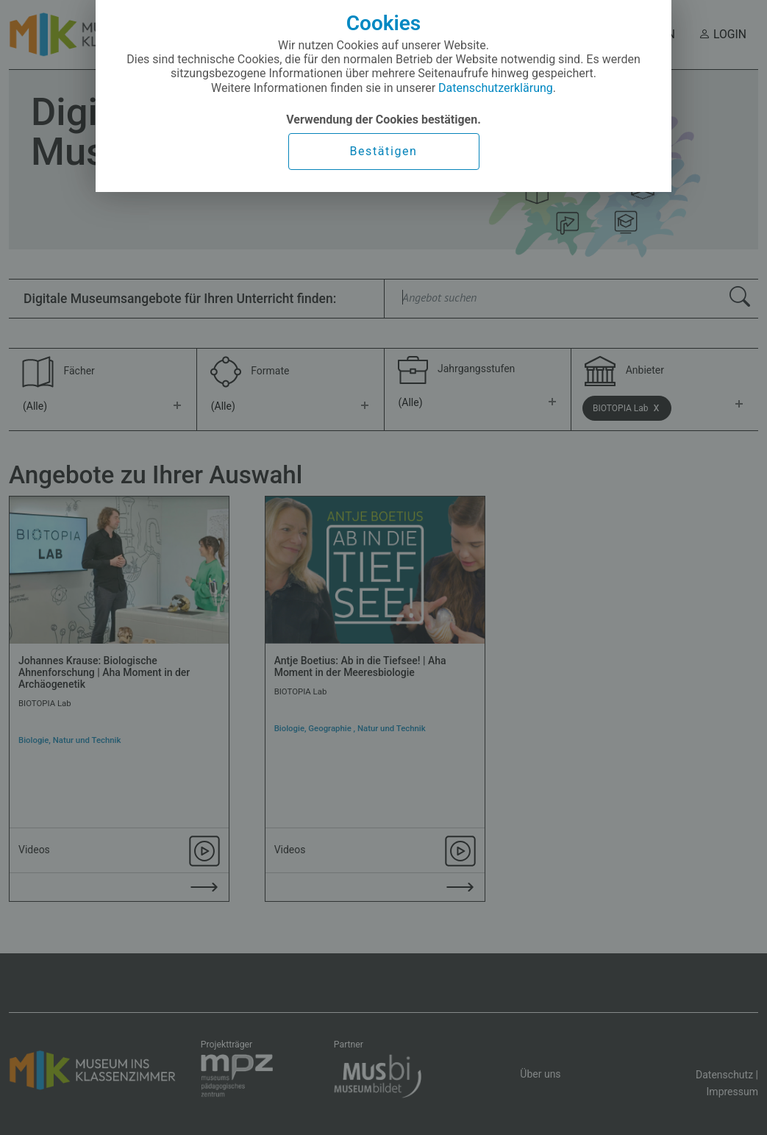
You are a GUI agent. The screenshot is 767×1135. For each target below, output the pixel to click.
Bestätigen (383, 151)
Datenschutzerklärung (495, 88)
